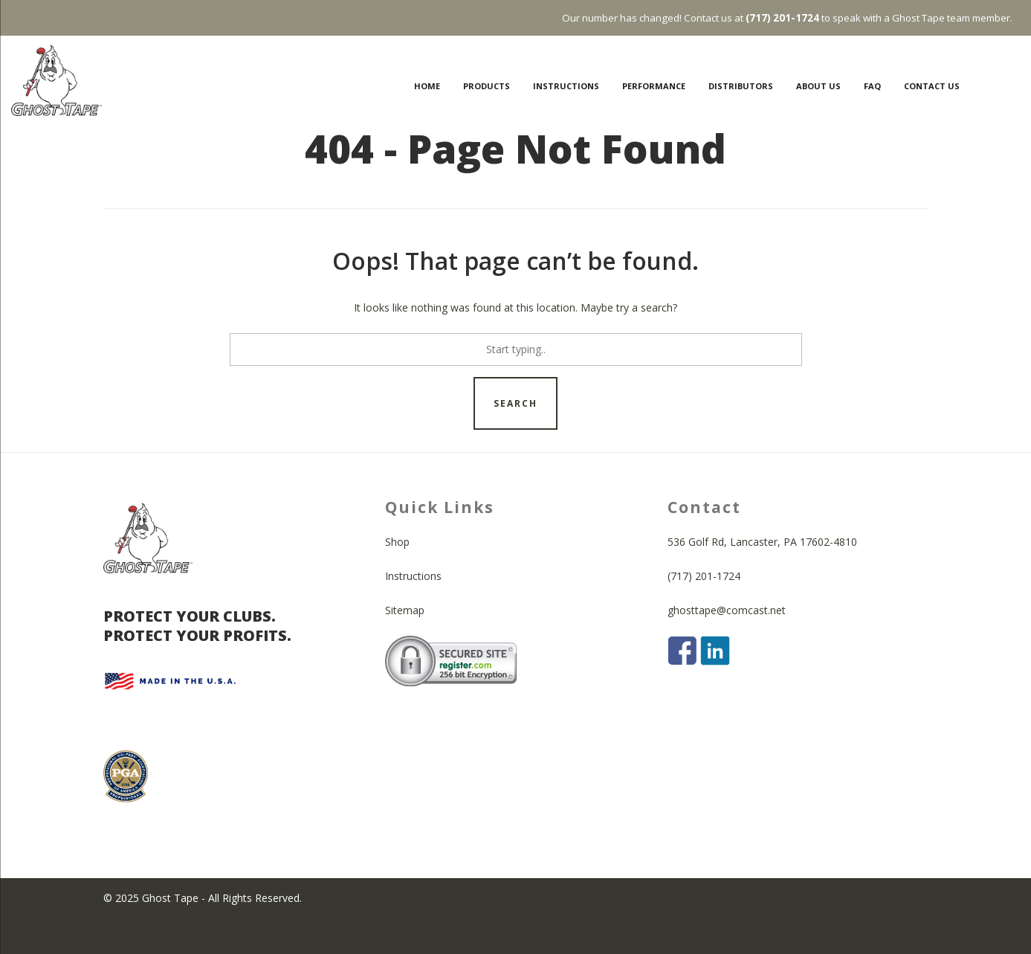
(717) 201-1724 (704, 612)
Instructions (413, 612)
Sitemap (404, 646)
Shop (397, 577)
